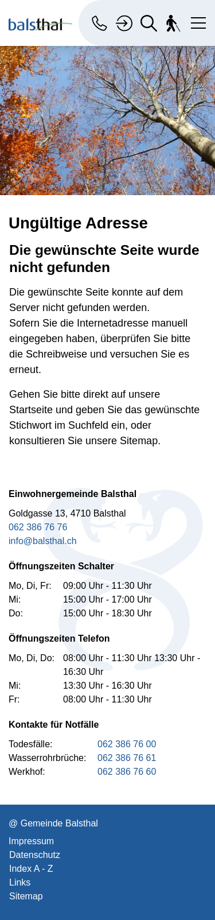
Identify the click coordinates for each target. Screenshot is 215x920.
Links (19, 882)
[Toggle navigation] (196, 20)
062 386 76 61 (126, 758)
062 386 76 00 (126, 744)
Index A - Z (31, 869)
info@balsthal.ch (43, 541)
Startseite (31, 410)
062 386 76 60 (126, 772)
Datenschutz (34, 855)
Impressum (31, 841)
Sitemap (26, 896)
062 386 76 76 (38, 527)
